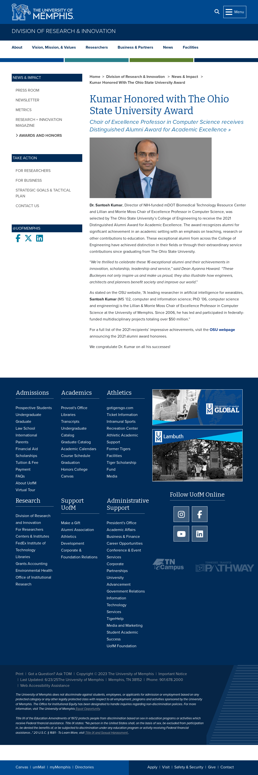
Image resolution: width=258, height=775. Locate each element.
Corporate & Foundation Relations (79, 554)
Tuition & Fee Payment (27, 466)
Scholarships (26, 455)
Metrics (23, 109)
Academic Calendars (78, 448)
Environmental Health (34, 570)
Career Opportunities (125, 543)
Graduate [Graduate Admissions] (23, 421)
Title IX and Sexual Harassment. (106, 733)
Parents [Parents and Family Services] (22, 442)
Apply (152, 767)
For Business (29, 180)
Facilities (190, 47)
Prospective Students (34, 407)
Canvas (22, 767)
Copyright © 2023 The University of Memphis (115, 673)
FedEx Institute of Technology (31, 546)
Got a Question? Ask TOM (50, 673)
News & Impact (185, 76)
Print (19, 673)
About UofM (26, 483)
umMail (39, 767)
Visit (166, 767)
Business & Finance (123, 536)
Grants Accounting (31, 563)
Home (95, 76)
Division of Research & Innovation (64, 31)
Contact (227, 767)
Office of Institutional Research (33, 581)
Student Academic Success (122, 636)
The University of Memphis (81, 679)
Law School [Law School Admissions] (25, 428)
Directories (84, 767)
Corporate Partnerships (117, 567)
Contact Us (27, 205)
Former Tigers (118, 448)
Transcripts (70, 421)
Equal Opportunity (88, 709)
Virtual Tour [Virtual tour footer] (25, 490)
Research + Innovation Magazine (39, 122)
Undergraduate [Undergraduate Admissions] (28, 414)
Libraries (68, 414)
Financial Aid (27, 448)
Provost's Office (74, 407)
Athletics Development (72, 540)
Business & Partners (135, 47)
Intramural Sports (121, 421)
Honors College (74, 469)
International (26, 435)
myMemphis (60, 767)
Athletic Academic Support (122, 439)
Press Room (27, 90)
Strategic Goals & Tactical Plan (43, 193)
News (168, 47)
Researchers (97, 47)
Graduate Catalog (76, 442)
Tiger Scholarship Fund (121, 466)
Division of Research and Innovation (33, 519)
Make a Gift (70, 522)
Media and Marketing (125, 625)
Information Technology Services (116, 605)
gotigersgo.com (120, 407)
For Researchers (33, 170)
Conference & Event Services (124, 554)
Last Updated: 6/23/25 (39, 679)
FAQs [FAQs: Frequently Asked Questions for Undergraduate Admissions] (20, 476)
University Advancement (119, 581)
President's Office (121, 522)
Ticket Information (122, 414)
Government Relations (126, 591)
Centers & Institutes (32, 536)
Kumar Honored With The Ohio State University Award (137, 82)
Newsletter (27, 100)
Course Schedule (75, 455)
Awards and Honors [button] (40, 135)
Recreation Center (122, 428)
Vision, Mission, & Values (54, 47)
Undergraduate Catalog (74, 432)
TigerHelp (115, 618)
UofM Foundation (121, 646)
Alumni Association (77, 529)
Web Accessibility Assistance (45, 685)
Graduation (70, 462)
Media (112, 476)
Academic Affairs (121, 529)
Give (212, 767)
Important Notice (172, 673)
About (17, 47)
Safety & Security (188, 767)
